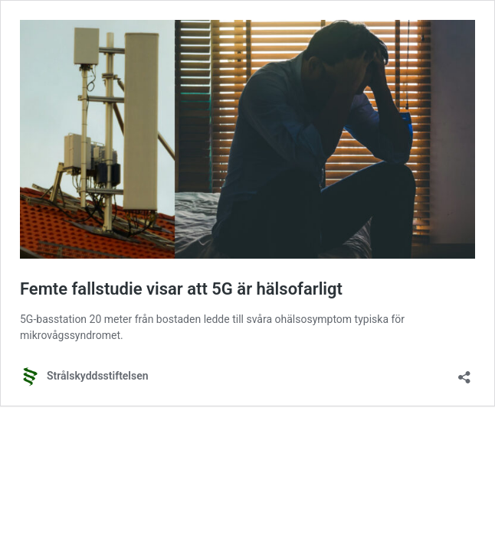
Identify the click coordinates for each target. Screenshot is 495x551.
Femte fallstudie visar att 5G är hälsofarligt (181, 288)
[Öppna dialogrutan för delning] (464, 372)
